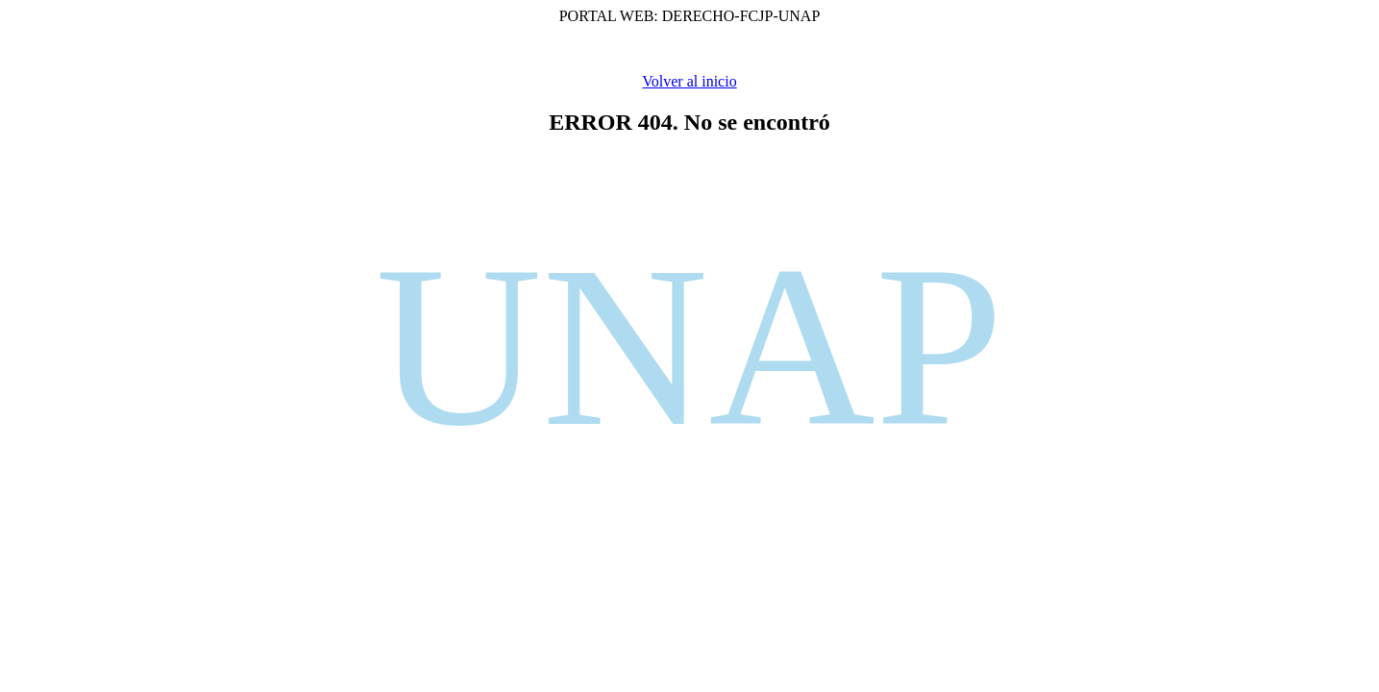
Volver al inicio (689, 81)
